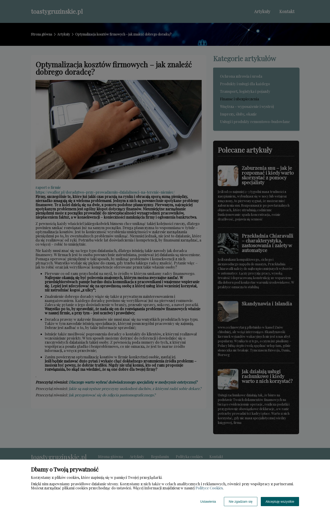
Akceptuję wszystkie (280, 501)
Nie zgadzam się (241, 501)
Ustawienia (208, 501)
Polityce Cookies (209, 488)
